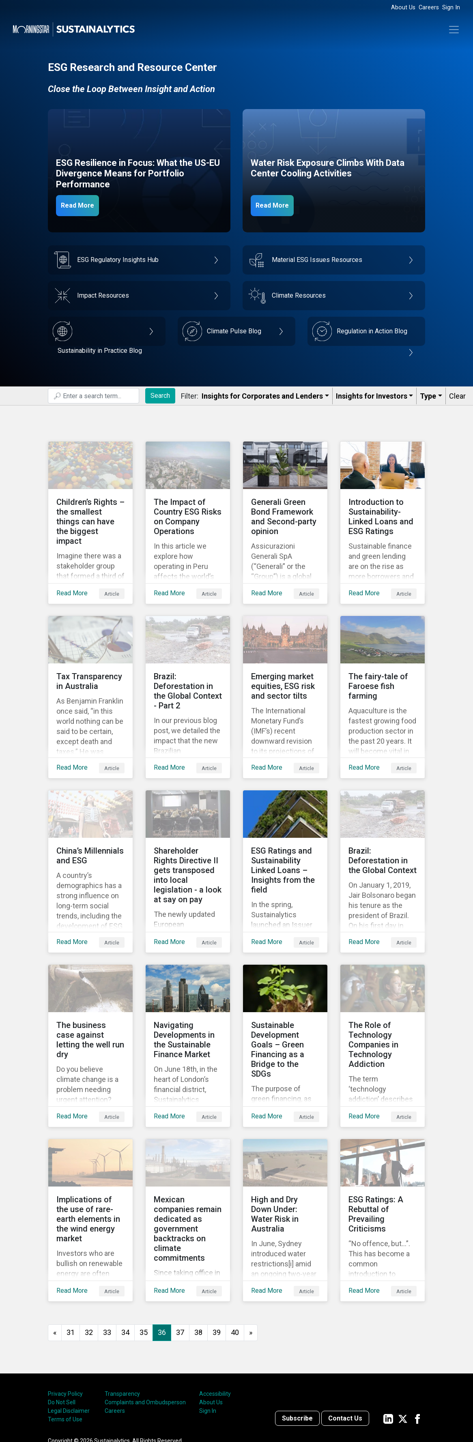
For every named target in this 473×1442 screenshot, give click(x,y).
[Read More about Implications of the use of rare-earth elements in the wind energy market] (90, 1161)
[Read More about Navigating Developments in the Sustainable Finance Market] (188, 1000)
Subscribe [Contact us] (297, 1353)
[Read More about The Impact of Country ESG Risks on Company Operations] (188, 516)
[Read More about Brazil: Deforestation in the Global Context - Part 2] (188, 677)
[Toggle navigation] (454, 29)
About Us (403, 7)
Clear (457, 396)
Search (160, 395)
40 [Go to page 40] (235, 1267)
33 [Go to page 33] (107, 1267)
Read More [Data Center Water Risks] (278, 205)
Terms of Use (65, 1354)
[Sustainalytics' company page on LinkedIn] (388, 1353)
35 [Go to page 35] (144, 1267)
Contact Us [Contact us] (345, 1353)
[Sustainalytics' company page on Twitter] (403, 1353)
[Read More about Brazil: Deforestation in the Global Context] (382, 839)
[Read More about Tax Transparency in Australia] (90, 677)
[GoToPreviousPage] (55, 1268)
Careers (429, 7)
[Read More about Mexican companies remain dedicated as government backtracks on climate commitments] (188, 1161)
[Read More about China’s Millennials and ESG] (90, 839)
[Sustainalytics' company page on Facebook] (417, 1353)
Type (428, 396)
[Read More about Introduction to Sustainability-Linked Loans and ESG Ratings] (382, 516)
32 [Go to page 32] (89, 1267)
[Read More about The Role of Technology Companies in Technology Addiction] (382, 1000)
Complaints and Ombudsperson (145, 1337)
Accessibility (215, 1329)
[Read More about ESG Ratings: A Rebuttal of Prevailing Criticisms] (382, 1161)
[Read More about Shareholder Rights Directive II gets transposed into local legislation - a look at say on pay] (188, 839)
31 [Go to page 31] (71, 1267)
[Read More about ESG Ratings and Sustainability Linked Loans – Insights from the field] (285, 839)
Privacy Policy (65, 1329)
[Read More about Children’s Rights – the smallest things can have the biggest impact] (90, 516)
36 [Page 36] (162, 1267)
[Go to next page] (251, 1268)
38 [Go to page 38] (198, 1267)
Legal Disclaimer (69, 1346)
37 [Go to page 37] (180, 1267)
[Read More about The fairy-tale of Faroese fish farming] (382, 677)
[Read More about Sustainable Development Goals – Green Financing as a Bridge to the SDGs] (285, 1000)
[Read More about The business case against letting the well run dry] (90, 1000)
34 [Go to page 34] (125, 1267)
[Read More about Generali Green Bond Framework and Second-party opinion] (285, 516)
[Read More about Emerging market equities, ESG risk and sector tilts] (285, 677)
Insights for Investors (371, 396)
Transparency (122, 1329)
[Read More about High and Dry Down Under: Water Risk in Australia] (285, 1161)
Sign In (451, 7)
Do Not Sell (61, 1337)
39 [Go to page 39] (217, 1267)
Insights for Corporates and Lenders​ (262, 396)
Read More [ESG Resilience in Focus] (83, 205)
